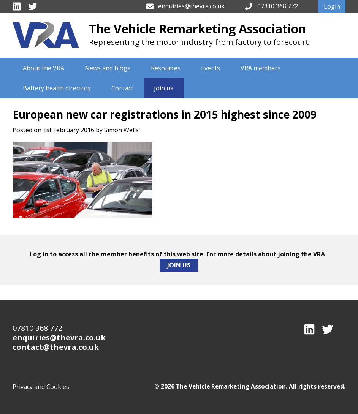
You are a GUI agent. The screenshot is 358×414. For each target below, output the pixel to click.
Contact (122, 88)
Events (210, 68)
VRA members (260, 68)
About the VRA (43, 68)
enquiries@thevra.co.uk (191, 6)
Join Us (178, 265)
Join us (163, 88)
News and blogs (107, 68)
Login (332, 6)
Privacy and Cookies (41, 386)
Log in (39, 254)
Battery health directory (57, 88)
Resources (166, 68)
